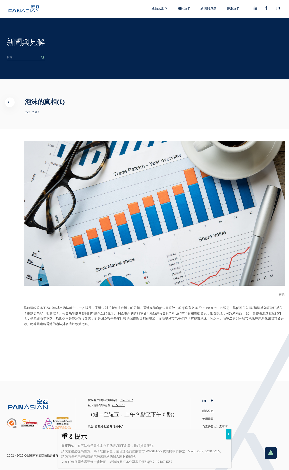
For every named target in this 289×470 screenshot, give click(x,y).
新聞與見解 (208, 8)
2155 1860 (118, 405)
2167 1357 (126, 400)
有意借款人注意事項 (215, 426)
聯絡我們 (233, 8)
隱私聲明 (208, 411)
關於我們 (184, 8)
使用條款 (208, 419)
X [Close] (229, 434)
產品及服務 (160, 8)
